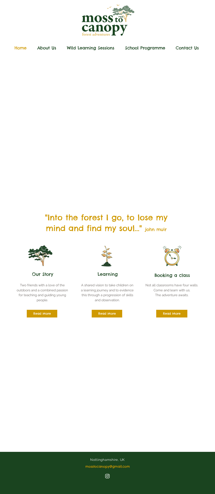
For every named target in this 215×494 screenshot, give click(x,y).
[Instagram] (107, 476)
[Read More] (42, 313)
